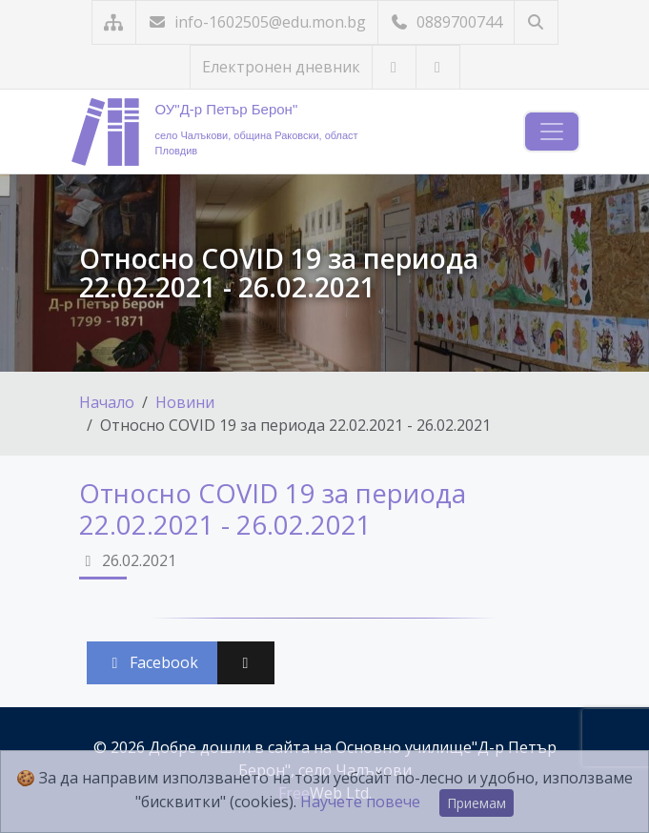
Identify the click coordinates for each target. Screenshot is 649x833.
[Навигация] (551, 131)
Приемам (476, 803)
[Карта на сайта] (113, 22)
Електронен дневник (281, 66)
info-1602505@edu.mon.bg (257, 21)
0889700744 (446, 21)
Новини (184, 402)
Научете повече (360, 801)
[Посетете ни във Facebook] (437, 67)
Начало (106, 402)
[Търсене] (536, 22)
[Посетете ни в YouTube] (394, 67)
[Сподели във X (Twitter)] (245, 662)
